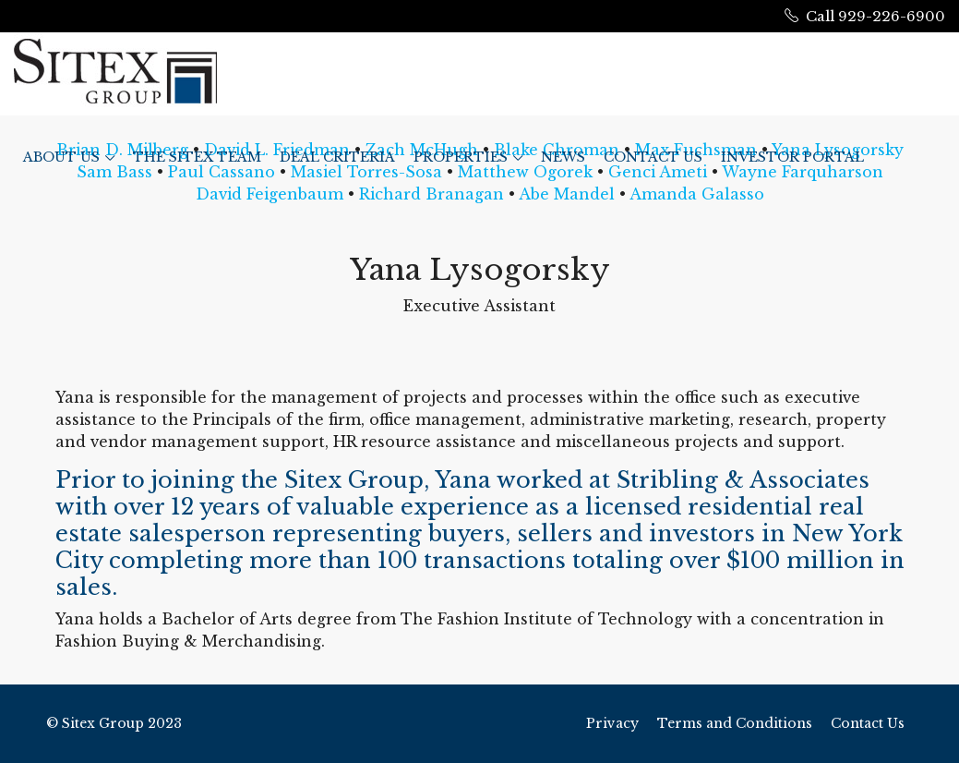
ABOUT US (61, 157)
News (563, 157)
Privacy (612, 723)
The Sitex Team (197, 157)
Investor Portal (792, 157)
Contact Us (653, 157)
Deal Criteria (337, 157)
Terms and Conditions (734, 723)
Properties (461, 157)
